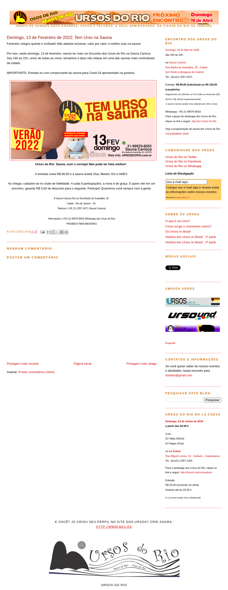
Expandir (170, 343)
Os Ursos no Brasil (178, 231)
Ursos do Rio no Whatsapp (183, 166)
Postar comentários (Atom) (37, 372)
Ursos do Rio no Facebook (183, 161)
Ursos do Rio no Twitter (181, 157)
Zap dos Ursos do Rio (203, 121)
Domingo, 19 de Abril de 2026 (182, 49)
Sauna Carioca (177, 62)
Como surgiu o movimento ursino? (188, 226)
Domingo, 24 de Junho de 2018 (184, 421)
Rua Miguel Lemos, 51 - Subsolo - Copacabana (192, 456)
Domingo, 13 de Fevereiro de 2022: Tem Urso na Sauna (59, 37)
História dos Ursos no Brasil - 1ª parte (190, 237)
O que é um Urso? (177, 221)
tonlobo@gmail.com (178, 375)
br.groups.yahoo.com (182, 197)
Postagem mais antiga (142, 363)
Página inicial (82, 363)
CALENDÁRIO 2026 (176, 133)
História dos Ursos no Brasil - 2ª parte (190, 242)
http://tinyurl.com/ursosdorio (196, 472)
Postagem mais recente (23, 363)
